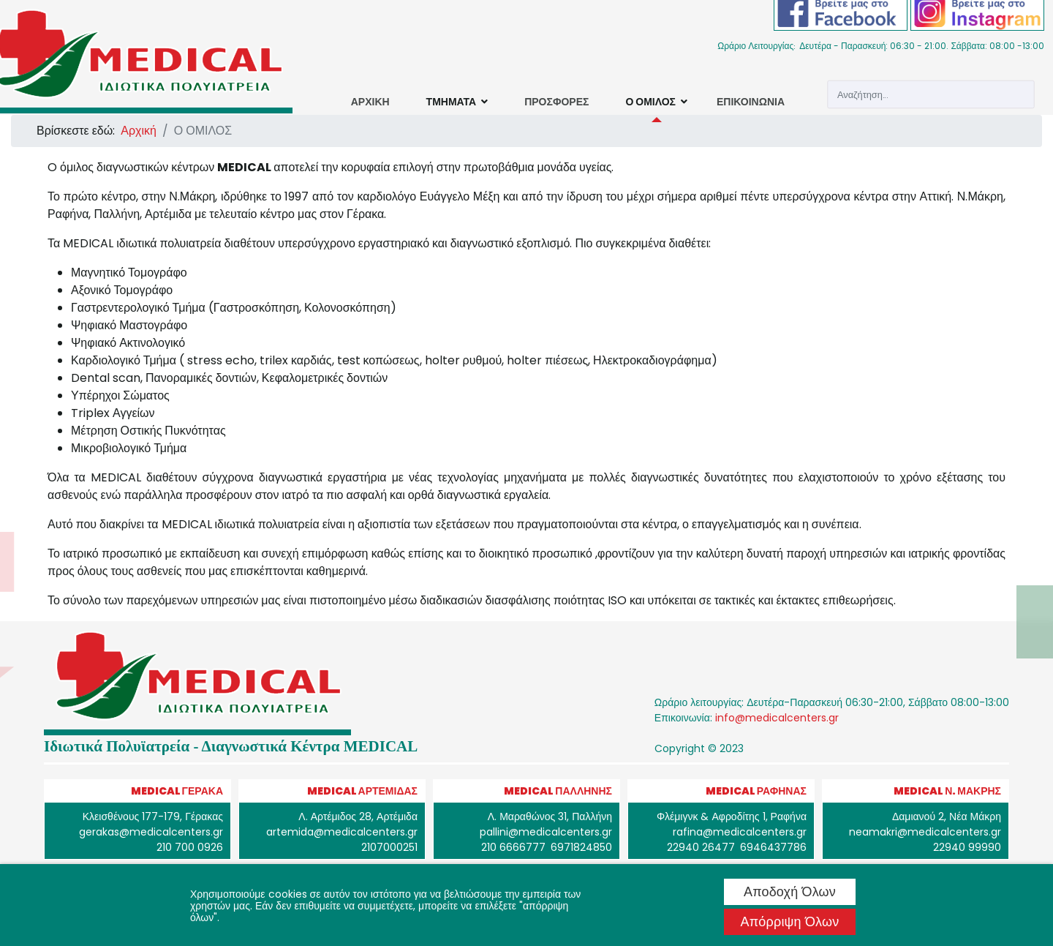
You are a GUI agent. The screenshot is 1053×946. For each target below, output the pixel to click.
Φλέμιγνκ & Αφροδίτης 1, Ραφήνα (732, 816)
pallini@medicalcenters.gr (546, 832)
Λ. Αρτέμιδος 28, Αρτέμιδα (358, 816)
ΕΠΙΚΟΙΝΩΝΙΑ (751, 101)
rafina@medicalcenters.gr (740, 832)
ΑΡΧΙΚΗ (370, 101)
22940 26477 (701, 847)
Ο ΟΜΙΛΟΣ (650, 101)
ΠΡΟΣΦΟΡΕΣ (556, 101)
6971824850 (581, 847)
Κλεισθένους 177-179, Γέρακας (153, 816)
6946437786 (773, 847)
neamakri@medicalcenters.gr (925, 832)
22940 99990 (967, 847)
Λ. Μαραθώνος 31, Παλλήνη (550, 816)
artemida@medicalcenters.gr (342, 832)
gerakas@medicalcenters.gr (151, 832)
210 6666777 (513, 847)
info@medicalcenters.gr (777, 717)
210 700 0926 (189, 847)
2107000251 (389, 847)
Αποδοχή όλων (790, 891)
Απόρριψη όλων (790, 921)
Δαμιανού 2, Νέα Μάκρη (946, 816)
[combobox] (930, 94)
